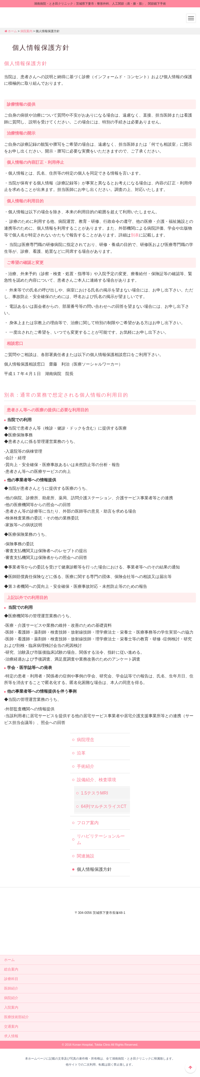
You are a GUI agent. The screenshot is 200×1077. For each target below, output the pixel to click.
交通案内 (11, 1026)
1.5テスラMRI (94, 793)
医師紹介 (11, 988)
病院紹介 (11, 998)
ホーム (10, 31)
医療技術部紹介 (16, 1017)
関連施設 (85, 856)
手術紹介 (85, 766)
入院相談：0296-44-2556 (100, 929)
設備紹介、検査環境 (96, 779)
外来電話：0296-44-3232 (100, 922)
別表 (135, 235)
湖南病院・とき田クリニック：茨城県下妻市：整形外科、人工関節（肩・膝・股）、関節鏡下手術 (38, 16)
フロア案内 (88, 822)
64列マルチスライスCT (103, 806)
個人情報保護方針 (94, 869)
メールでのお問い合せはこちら (100, 940)
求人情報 (11, 1036)
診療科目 (11, 979)
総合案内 (11, 969)
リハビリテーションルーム (101, 839)
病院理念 (85, 739)
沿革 (81, 753)
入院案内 (11, 1007)
